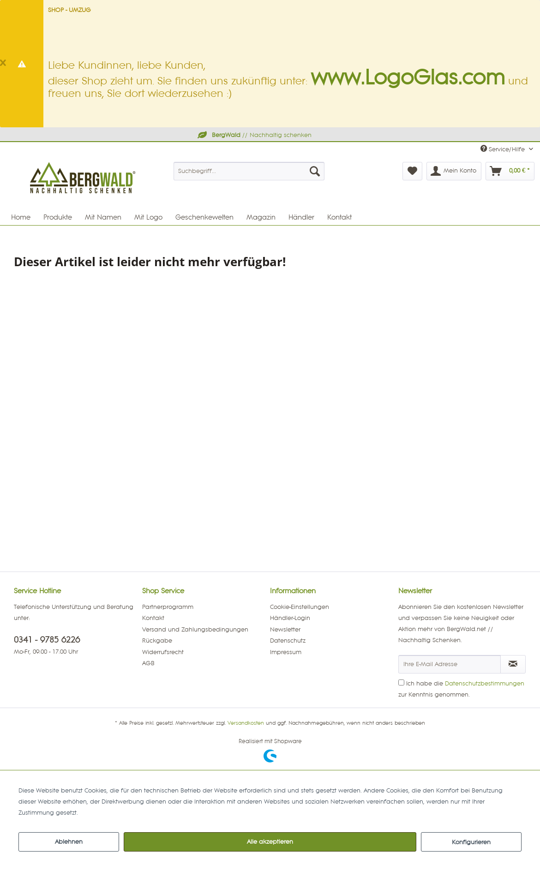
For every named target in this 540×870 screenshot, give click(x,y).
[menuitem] (249, 171)
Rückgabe (157, 641)
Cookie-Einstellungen (299, 607)
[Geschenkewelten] (204, 217)
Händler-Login (290, 618)
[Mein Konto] (453, 171)
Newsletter (285, 629)
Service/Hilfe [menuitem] (503, 149)
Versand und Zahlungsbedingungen (195, 629)
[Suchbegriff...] (249, 171)
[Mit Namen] (103, 217)
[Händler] (301, 217)
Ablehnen (69, 842)
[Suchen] (314, 171)
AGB (148, 663)
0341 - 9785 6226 (47, 640)
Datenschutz (288, 641)
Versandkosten (246, 723)
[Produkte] (57, 217)
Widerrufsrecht (163, 652)
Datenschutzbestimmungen (484, 683)
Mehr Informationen (108, 813)
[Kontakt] (339, 217)
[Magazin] (261, 217)
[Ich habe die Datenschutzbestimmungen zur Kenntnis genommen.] (401, 682)
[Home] (21, 217)
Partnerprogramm (167, 607)
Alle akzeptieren (270, 842)
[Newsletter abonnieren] (513, 664)
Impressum (285, 652)
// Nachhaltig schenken (254, 135)
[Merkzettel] (412, 171)
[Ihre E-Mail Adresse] (449, 664)
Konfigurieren (471, 842)
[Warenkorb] (510, 171)
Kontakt (153, 618)
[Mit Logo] (148, 217)
